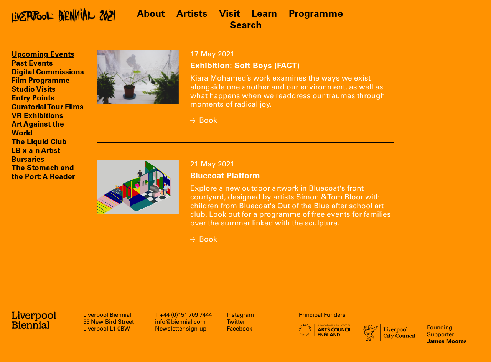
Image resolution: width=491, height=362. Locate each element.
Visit (229, 13)
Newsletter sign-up (180, 328)
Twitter (236, 321)
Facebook (239, 328)
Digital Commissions (48, 71)
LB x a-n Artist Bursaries (36, 155)
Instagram (240, 314)
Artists (192, 13)
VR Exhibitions (37, 115)
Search (246, 25)
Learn (264, 13)
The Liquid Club (39, 141)
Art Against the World (38, 128)
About (151, 13)
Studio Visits (34, 89)
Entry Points (33, 97)
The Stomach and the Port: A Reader (43, 172)
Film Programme (41, 80)
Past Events (32, 62)
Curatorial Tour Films (48, 106)
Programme (316, 13)
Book (203, 120)
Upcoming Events (43, 54)
